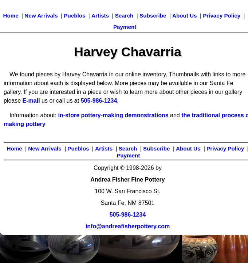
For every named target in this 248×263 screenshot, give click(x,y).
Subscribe (152, 15)
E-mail (31, 101)
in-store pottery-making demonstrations (113, 115)
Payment (124, 27)
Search (124, 15)
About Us (184, 15)
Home (10, 15)
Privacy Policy (221, 15)
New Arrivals (41, 15)
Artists (100, 15)
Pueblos (74, 15)
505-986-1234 (99, 101)
